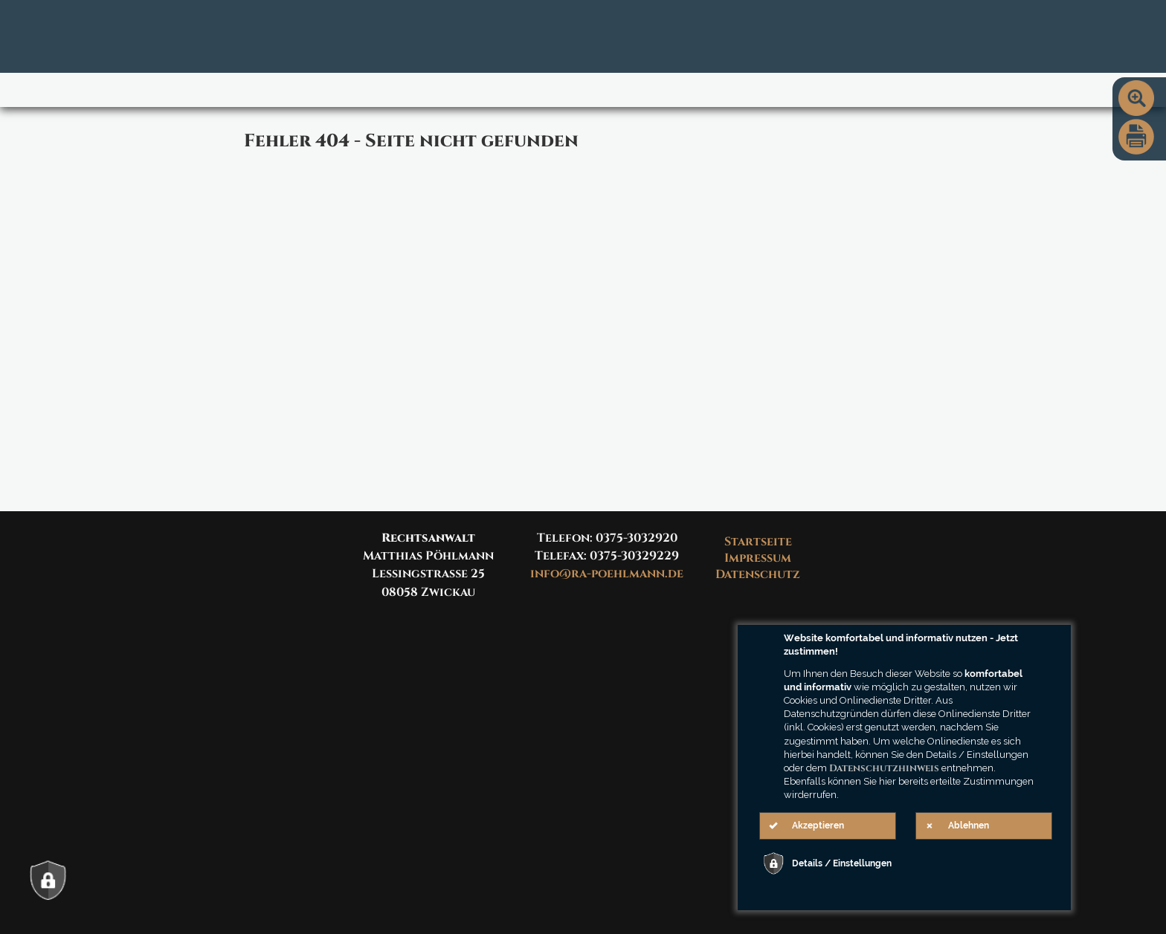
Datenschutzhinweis (884, 768)
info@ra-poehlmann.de (606, 573)
